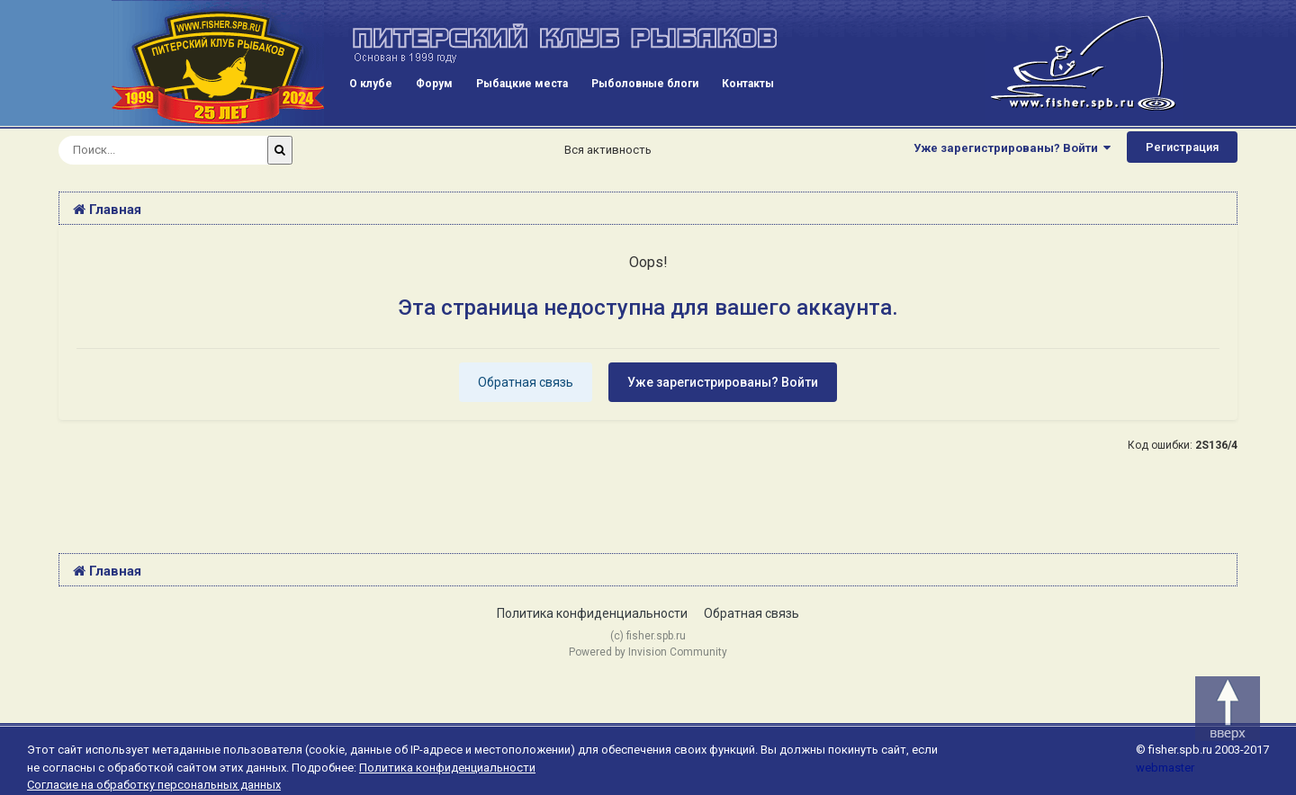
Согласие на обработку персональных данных (154, 784)
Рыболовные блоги (644, 83)
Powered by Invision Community (648, 652)
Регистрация (1182, 147)
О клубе (370, 83)
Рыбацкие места (522, 83)
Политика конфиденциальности (592, 613)
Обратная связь (525, 382)
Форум (434, 83)
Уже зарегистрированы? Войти (1012, 148)
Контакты (748, 83)
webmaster (1165, 767)
